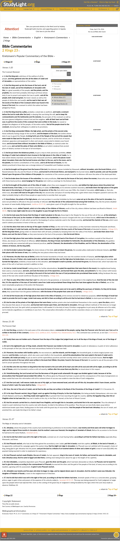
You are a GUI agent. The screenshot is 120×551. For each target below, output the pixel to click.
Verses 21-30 (8, 321)
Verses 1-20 (7, 67)
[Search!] (69, 74)
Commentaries (21, 37)
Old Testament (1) (60, 101)
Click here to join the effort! (45, 31)
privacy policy (41, 530)
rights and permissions (59, 530)
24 (66, 62)
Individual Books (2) (60, 104)
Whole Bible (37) (59, 97)
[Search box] (59, 74)
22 (8, 62)
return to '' (109, 316)
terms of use (28, 530)
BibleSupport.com (17, 506)
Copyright (57, 86)
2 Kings (6, 40)
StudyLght (15, 4)
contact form (95, 534)
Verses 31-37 (8, 419)
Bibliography (57, 89)
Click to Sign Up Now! (107, 2)
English (37, 37)
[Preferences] (117, 9)
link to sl (93, 530)
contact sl (74, 530)
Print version (57, 84)
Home (6, 37)
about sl (84, 530)
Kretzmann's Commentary (56, 37)
